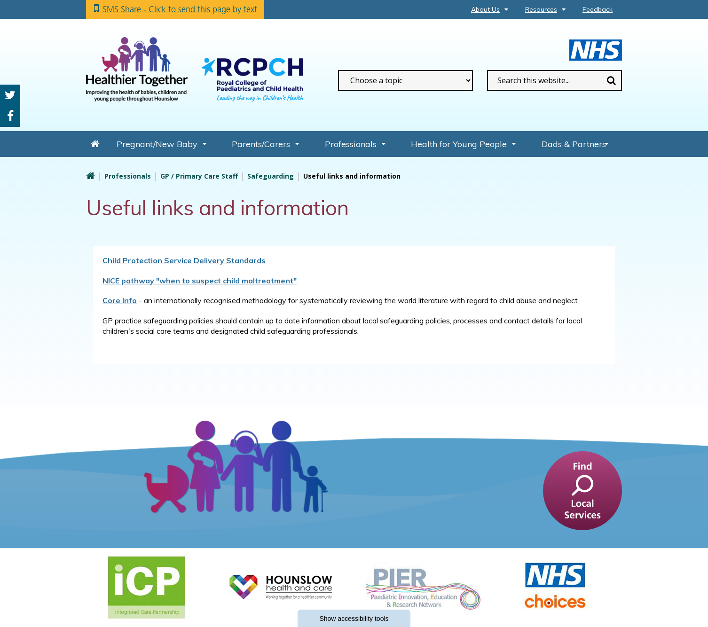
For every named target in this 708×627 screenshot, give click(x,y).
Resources (541, 9)
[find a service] (582, 490)
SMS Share (179, 9)
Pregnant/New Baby (157, 144)
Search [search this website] (611, 80)
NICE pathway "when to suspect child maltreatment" (199, 280)
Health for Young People (459, 144)
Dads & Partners (574, 144)
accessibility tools (353, 618)
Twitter (10, 95)
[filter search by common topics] (405, 80)
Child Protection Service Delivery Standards (184, 260)
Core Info (119, 300)
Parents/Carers (261, 144)
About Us (485, 9)
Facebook (10, 116)
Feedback (597, 9)
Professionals (351, 144)
